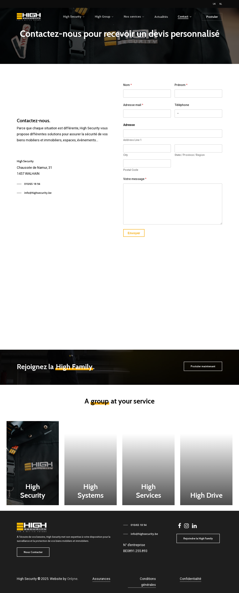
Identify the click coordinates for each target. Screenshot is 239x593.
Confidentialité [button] (190, 579)
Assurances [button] (101, 579)
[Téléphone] (198, 114)
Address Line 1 (132, 139)
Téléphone (182, 105)
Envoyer (134, 233)
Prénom (181, 85)
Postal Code (130, 169)
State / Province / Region (190, 154)
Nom (127, 85)
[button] (28, 184)
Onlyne (72, 579)
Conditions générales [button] (148, 582)
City (125, 154)
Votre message (134, 179)
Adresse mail (133, 105)
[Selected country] (177, 114)
